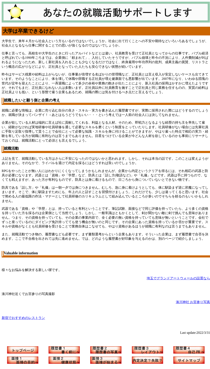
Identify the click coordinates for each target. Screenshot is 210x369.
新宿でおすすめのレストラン (23, 318)
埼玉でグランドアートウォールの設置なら (178, 278)
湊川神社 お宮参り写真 (193, 302)
